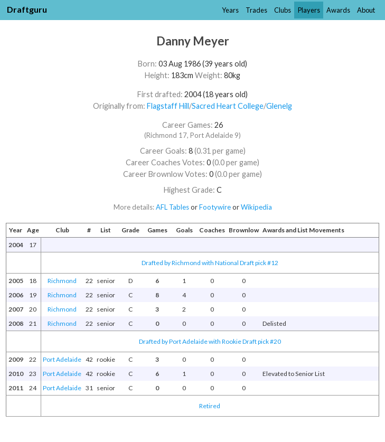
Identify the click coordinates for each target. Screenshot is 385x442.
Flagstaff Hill (168, 105)
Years (230, 10)
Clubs (282, 10)
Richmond (62, 281)
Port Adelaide (62, 359)
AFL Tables (172, 207)
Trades (256, 10)
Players (309, 10)
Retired (209, 406)
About (366, 10)
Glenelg (279, 105)
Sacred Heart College (228, 105)
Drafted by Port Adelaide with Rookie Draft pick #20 (210, 341)
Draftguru (27, 9)
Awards (338, 10)
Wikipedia (256, 207)
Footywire (215, 207)
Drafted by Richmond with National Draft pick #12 (210, 263)
